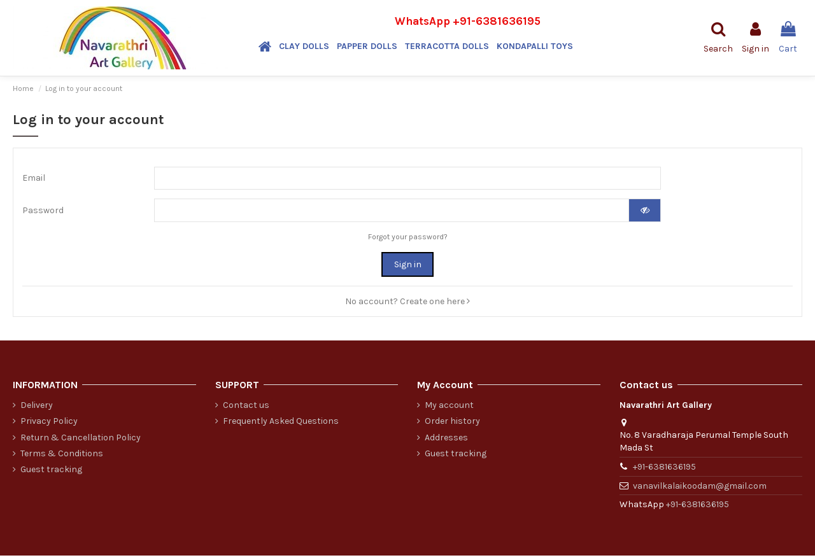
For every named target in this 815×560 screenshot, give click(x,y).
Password (43, 213)
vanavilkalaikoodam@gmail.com (700, 489)
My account (449, 409)
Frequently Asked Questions (281, 425)
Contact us (246, 409)
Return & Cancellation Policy (80, 441)
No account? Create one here (407, 305)
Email (33, 179)
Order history (452, 425)
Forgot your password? (408, 240)
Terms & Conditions (61, 457)
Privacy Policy (49, 425)
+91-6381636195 (497, 21)
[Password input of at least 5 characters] (392, 214)
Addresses (446, 441)
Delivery (36, 409)
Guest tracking (51, 473)
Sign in (408, 268)
